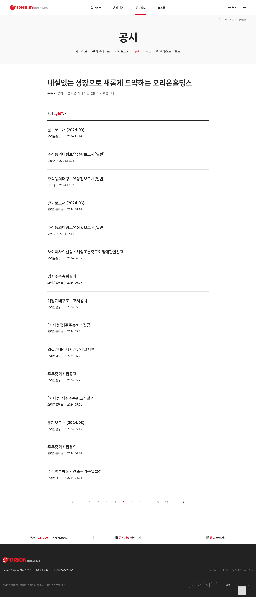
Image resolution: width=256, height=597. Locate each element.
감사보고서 (122, 51)
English (232, 7)
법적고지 (214, 569)
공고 (148, 51)
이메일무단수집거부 (231, 569)
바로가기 (130, 537)
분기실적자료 (101, 51)
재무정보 (242, 19)
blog (207, 585)
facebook (214, 585)
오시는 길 (248, 569)
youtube (192, 585)
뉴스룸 (161, 7)
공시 (137, 51)
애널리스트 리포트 (168, 51)
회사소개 (96, 7)
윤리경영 (118, 7)
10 (166, 502)
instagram (199, 585)
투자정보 (140, 7)
